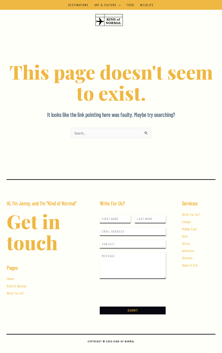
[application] (119, 5)
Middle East (189, 229)
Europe (186, 221)
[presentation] (133, 299)
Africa (186, 243)
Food (130, 5)
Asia (185, 236)
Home (10, 278)
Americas (188, 250)
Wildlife (147, 5)
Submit (132, 310)
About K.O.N (189, 265)
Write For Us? (15, 293)
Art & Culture (108, 5)
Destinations (78, 5)
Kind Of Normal (16, 286)
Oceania (187, 257)
